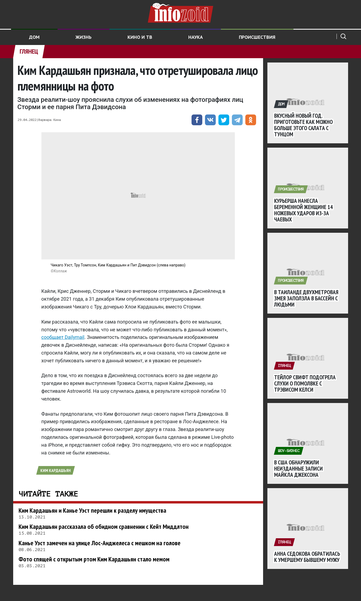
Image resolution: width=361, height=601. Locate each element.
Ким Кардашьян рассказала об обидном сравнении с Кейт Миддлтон (104, 526)
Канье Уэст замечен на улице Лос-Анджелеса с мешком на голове (99, 543)
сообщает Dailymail (62, 337)
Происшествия (257, 37)
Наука (195, 37)
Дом (34, 37)
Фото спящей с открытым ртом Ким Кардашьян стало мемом (94, 559)
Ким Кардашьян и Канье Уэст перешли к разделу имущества (92, 510)
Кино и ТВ (140, 37)
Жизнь (83, 37)
